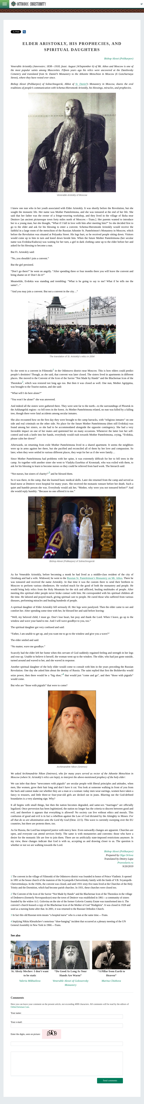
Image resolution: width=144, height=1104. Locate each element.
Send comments (110, 1080)
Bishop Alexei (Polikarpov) (118, 58)
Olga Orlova (126, 855)
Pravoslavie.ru (125, 862)
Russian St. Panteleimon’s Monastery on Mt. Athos (94, 578)
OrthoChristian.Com (20, 1007)
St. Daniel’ (81, 83)
